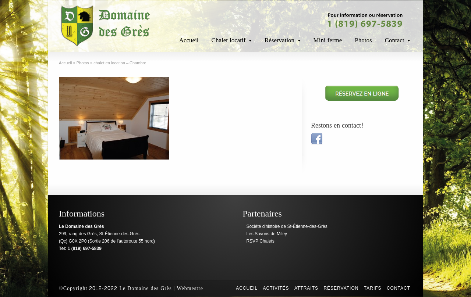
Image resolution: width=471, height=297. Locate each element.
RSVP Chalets (260, 241)
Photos (363, 40)
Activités (276, 288)
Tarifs (373, 288)
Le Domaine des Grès (145, 288)
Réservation (279, 40)
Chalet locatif (229, 40)
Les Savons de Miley (266, 233)
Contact (394, 40)
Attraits (306, 288)
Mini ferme (328, 40)
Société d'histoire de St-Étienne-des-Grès (286, 226)
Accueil (189, 40)
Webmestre (190, 288)
